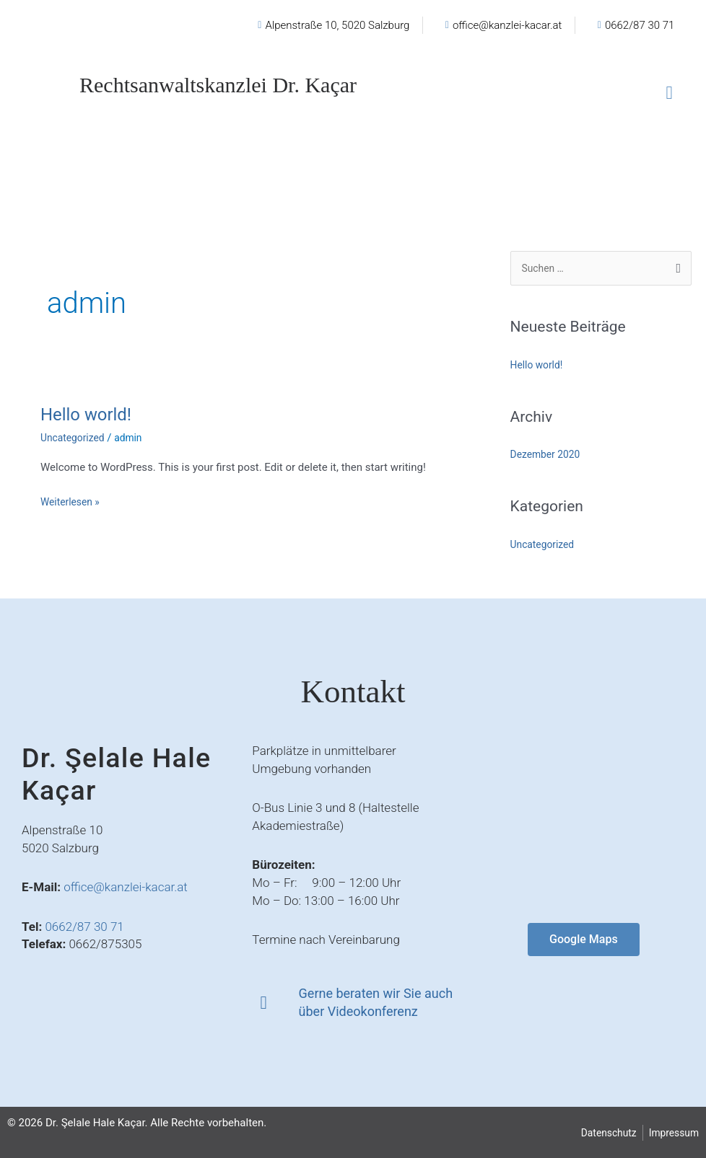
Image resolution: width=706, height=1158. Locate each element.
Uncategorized (75, 437)
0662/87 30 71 (84, 926)
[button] (669, 93)
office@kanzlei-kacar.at (126, 887)
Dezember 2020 (548, 455)
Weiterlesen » (72, 500)
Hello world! (89, 414)
